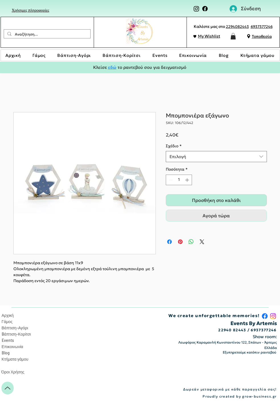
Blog (6, 352)
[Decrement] (170, 180)
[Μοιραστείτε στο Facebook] (169, 241)
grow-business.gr (259, 396)
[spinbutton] (179, 180)
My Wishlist (209, 36)
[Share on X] (202, 241)
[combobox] (216, 156)
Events (8, 340)
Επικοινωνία (12, 346)
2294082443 (237, 26)
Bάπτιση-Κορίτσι (16, 334)
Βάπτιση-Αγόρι (15, 327)
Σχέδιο (174, 145)
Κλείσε (100, 67)
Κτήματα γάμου (15, 359)
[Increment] (187, 180)
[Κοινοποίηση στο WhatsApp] (191, 241)
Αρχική (8, 315)
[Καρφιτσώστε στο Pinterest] (180, 241)
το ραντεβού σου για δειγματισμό (151, 67)
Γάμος (7, 321)
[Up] (7, 388)
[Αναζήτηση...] (46, 34)
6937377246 (262, 26)
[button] (233, 36)
